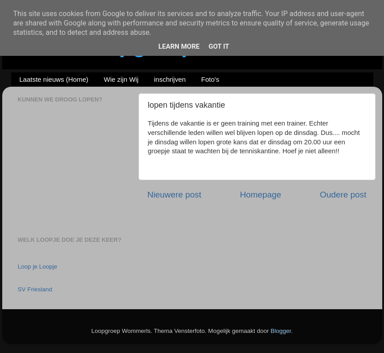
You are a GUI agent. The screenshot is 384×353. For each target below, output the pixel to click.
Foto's (210, 79)
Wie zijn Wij (121, 79)
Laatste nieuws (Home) (53, 79)
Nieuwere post (175, 194)
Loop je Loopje (38, 266)
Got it (218, 46)
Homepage (260, 194)
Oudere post (343, 194)
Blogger (280, 331)
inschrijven (170, 79)
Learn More (178, 46)
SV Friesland (35, 289)
